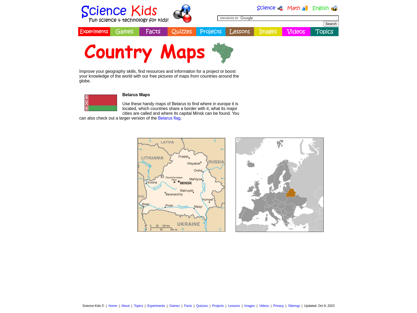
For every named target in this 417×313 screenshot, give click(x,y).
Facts (188, 306)
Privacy (278, 306)
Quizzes (202, 306)
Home (113, 306)
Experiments (156, 306)
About (125, 306)
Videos (264, 306)
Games (174, 306)
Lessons (234, 306)
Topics (138, 306)
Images (249, 306)
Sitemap (294, 306)
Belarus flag (169, 118)
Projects (218, 306)
